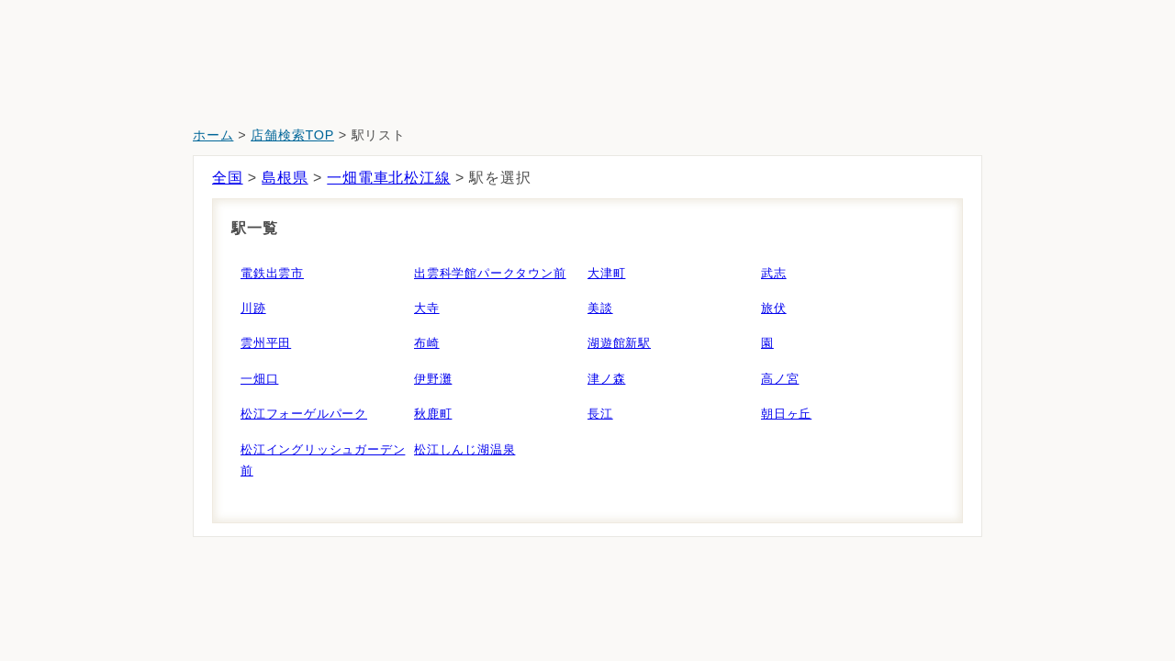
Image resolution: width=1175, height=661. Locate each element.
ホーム (213, 135)
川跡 (253, 308)
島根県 (285, 177)
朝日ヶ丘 (786, 413)
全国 (227, 177)
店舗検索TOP (292, 135)
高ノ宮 (780, 379)
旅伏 (774, 308)
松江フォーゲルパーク (304, 413)
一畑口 (259, 379)
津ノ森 (606, 379)
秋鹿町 (433, 413)
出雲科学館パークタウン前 (490, 273)
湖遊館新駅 (619, 343)
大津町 (606, 273)
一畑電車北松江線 (388, 177)
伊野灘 (433, 379)
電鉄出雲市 (272, 273)
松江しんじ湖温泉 (464, 449)
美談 (600, 308)
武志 (774, 273)
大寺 (427, 308)
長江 (600, 413)
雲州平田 (266, 343)
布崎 (427, 343)
